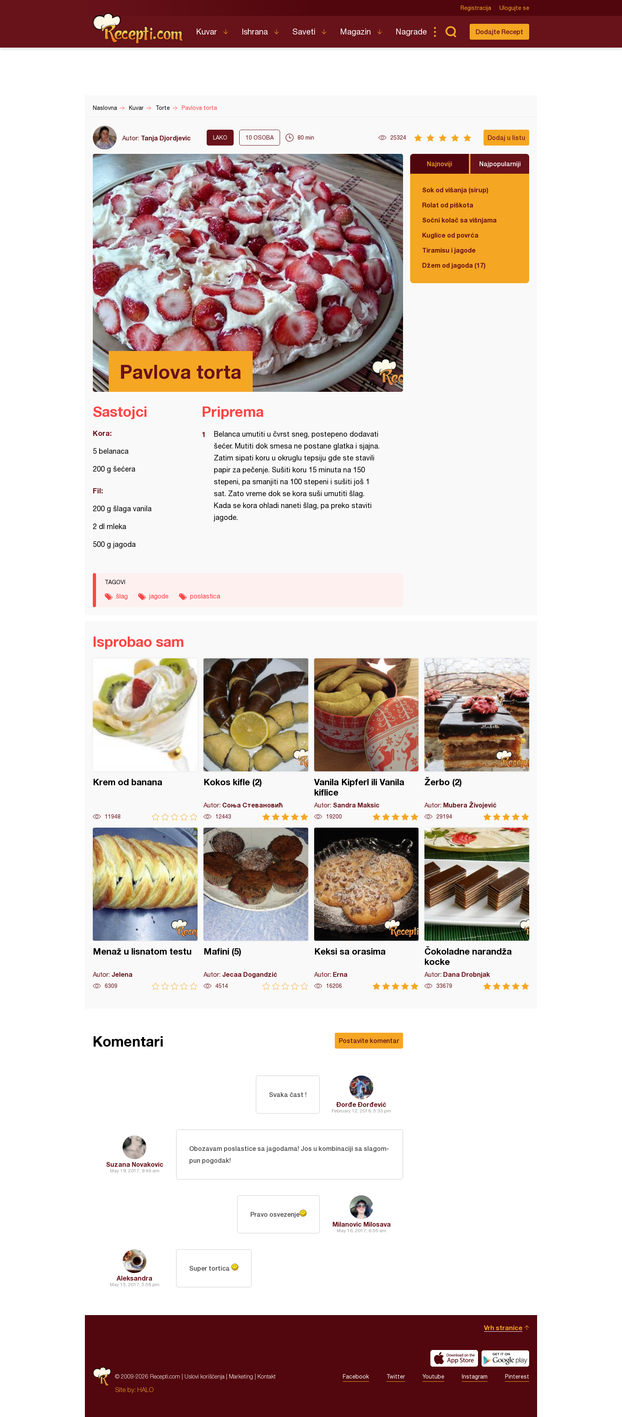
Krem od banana (145, 739)
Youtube (433, 1376)
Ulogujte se (514, 8)
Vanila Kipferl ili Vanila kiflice (366, 739)
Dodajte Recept (499, 31)
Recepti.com (138, 28)
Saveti (303, 31)
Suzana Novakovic (134, 1164)
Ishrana (255, 31)
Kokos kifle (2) (255, 739)
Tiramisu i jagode (449, 250)
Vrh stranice (503, 1327)
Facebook (356, 1376)
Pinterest (517, 1376)
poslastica (205, 596)
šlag (122, 596)
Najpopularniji (500, 163)
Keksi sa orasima (366, 909)
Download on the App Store (454, 1358)
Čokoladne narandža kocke (476, 909)
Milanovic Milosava (361, 1224)
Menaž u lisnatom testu (145, 909)
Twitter (395, 1376)
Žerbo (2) (476, 739)
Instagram (475, 1376)
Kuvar (206, 31)
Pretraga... (450, 31)
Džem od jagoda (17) (454, 265)
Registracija (476, 8)
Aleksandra (134, 1278)
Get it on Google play (505, 1358)
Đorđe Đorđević (361, 1104)
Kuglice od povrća (450, 235)
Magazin (355, 31)
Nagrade (411, 31)
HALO (145, 1389)
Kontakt (266, 1376)
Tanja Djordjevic (166, 138)
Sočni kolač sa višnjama (459, 220)
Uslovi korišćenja (204, 1376)
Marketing (241, 1376)
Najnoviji (439, 163)
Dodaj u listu (506, 137)
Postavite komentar (369, 1040)
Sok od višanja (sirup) (455, 190)
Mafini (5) (255, 909)
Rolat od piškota (447, 205)
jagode (159, 596)
